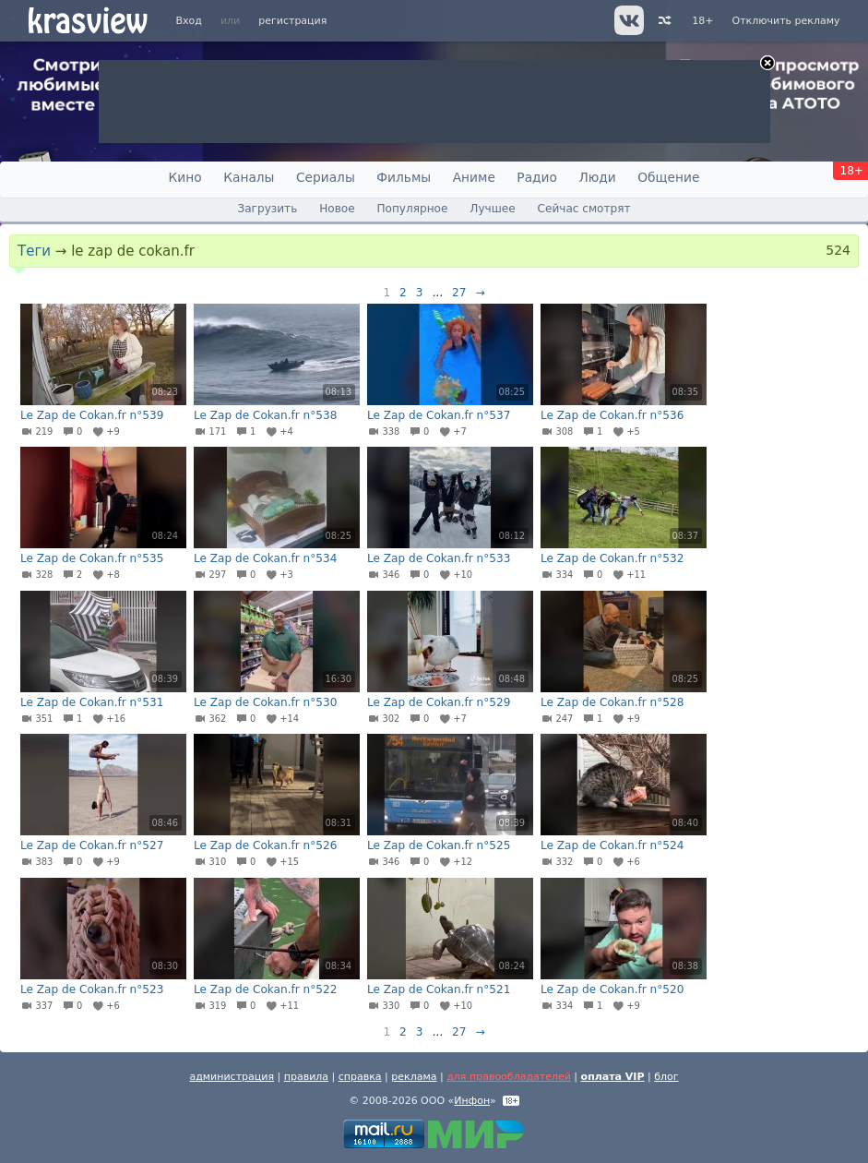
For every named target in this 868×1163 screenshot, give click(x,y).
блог (666, 1077)
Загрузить (267, 208)
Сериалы (325, 177)
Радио (537, 177)
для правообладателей (508, 1077)
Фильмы (403, 177)
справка (360, 1077)
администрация (231, 1077)
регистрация (292, 21)
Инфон (472, 1101)
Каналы (248, 177)
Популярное (411, 208)
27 (459, 292)
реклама (413, 1077)
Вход (189, 21)
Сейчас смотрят (584, 208)
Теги (34, 251)
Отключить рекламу (785, 21)
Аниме (474, 177)
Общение (668, 177)
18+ (702, 21)
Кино (185, 177)
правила (306, 1077)
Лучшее (492, 208)
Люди (596, 177)
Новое (336, 208)
